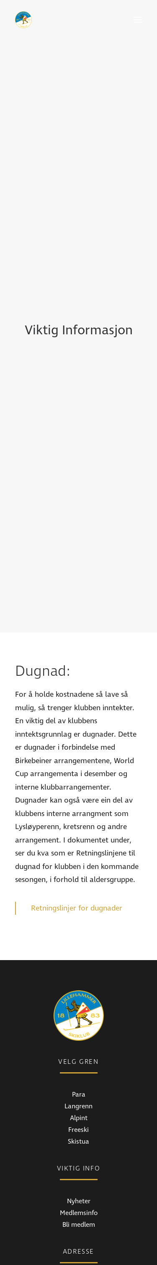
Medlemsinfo (79, 1110)
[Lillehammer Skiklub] (23, 19)
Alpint (79, 1016)
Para (78, 992)
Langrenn (78, 1004)
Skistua (78, 1039)
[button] (137, 19)
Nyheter (78, 1099)
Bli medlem (78, 1122)
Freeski (78, 1027)
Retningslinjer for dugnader (77, 805)
